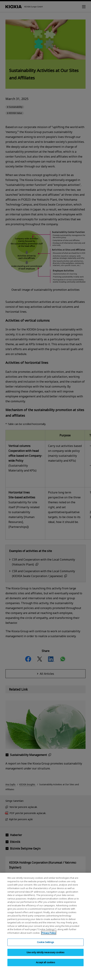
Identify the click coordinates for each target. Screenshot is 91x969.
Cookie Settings (45, 944)
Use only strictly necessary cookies (46, 954)
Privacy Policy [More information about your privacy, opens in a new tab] (49, 935)
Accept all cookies (45, 964)
